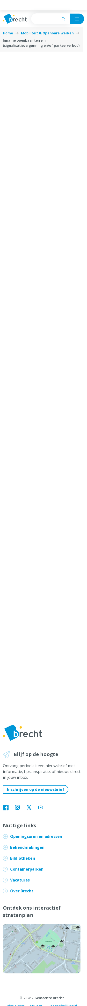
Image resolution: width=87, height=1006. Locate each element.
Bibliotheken (22, 858)
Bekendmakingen (27, 847)
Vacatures (20, 880)
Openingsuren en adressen (36, 836)
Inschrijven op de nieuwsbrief (35, 789)
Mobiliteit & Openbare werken (47, 33)
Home (8, 33)
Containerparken (27, 869)
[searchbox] (50, 18)
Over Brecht (21, 891)
